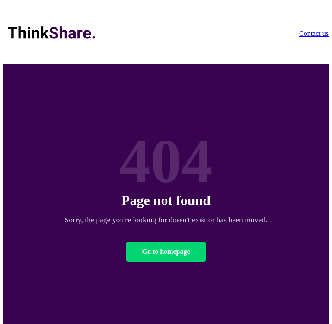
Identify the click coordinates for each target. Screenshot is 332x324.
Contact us (314, 33)
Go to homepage (166, 251)
